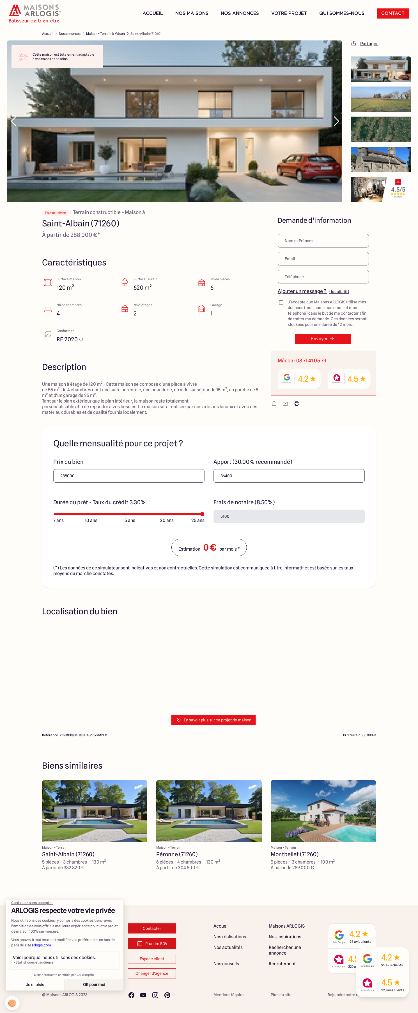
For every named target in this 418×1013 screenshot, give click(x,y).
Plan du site (281, 994)
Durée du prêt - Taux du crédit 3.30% (99, 502)
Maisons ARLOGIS (287, 926)
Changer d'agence (151, 973)
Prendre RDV (151, 943)
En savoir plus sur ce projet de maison (213, 720)
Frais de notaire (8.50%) (244, 502)
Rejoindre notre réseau (348, 994)
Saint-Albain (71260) (145, 33)
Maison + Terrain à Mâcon (105, 33)
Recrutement (282, 963)
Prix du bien (68, 461)
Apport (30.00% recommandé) (252, 461)
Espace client (152, 959)
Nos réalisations (229, 936)
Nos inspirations (285, 936)
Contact (393, 13)
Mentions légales (228, 994)
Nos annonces (70, 33)
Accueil (153, 13)
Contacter (152, 928)
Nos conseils (226, 963)
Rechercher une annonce (285, 950)
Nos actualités (228, 947)
